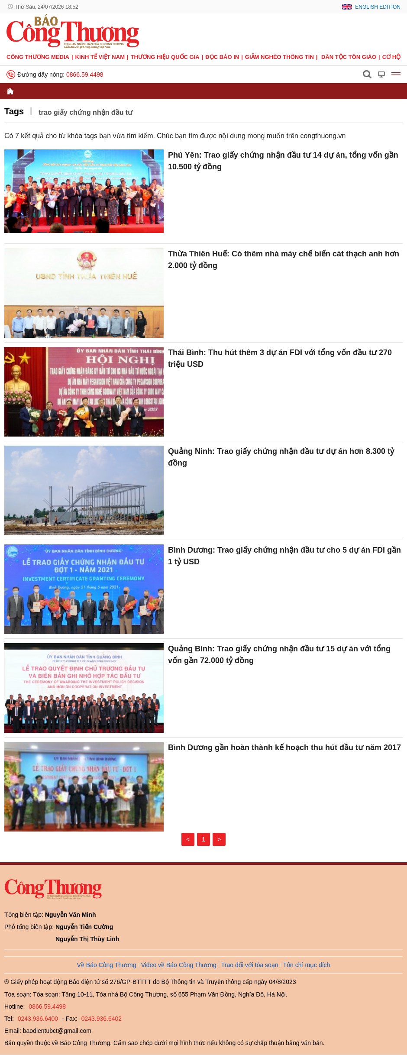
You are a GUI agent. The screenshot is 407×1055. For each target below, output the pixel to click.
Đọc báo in (222, 57)
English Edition (378, 7)
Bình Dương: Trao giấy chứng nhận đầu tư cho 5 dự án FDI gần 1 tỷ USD (284, 556)
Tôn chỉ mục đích (306, 964)
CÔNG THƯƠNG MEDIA (37, 57)
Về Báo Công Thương (106, 964)
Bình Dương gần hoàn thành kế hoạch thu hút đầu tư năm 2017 (284, 747)
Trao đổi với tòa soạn (249, 964)
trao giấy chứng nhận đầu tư (85, 112)
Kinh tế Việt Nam (100, 57)
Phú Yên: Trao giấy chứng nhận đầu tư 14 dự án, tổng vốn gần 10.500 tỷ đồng (283, 161)
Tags (14, 111)
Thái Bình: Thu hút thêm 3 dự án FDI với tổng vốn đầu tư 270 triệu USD (280, 358)
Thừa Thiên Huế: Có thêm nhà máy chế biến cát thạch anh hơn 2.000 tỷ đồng (283, 259)
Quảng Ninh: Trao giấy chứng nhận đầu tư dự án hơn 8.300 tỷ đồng (281, 457)
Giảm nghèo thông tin (279, 57)
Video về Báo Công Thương (178, 964)
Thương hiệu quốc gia (165, 57)
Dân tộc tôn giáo (348, 57)
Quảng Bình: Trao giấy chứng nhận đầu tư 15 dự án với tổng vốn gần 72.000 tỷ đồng (279, 654)
